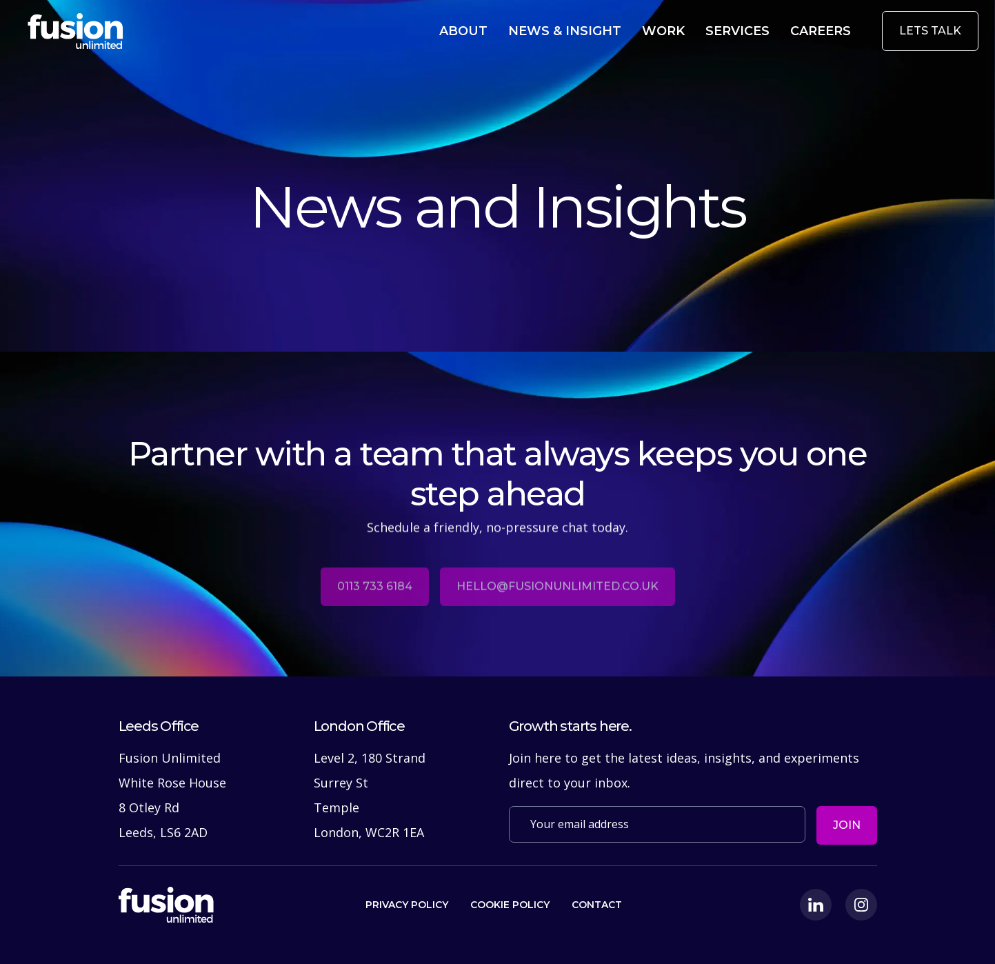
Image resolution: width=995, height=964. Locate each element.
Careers (824, 30)
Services (749, 30)
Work (681, 30)
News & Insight (592, 30)
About (501, 30)
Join (847, 825)
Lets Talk (930, 30)
